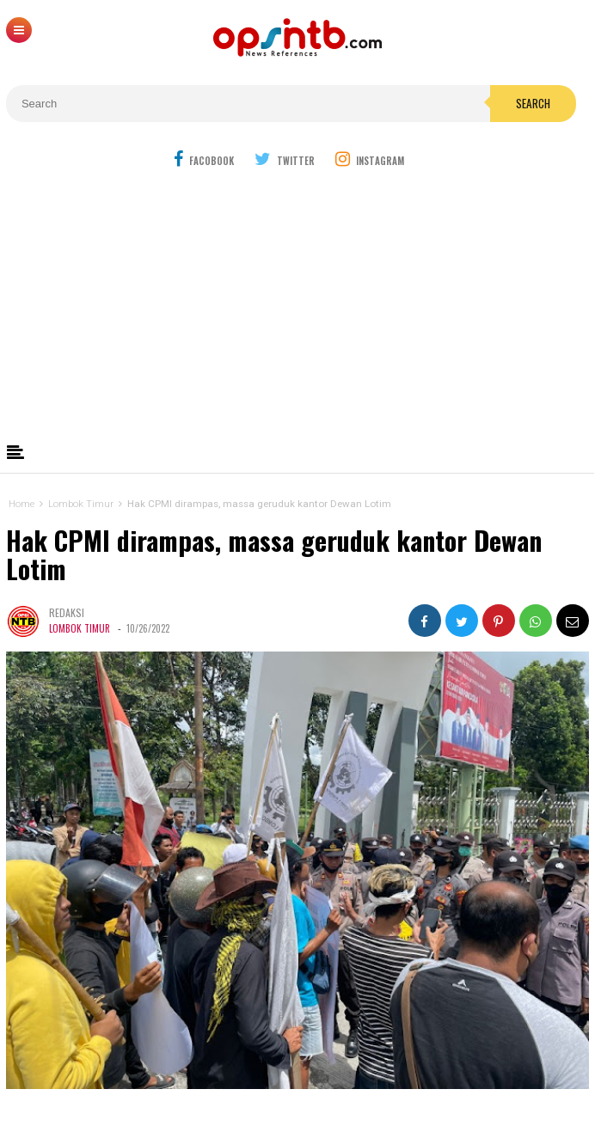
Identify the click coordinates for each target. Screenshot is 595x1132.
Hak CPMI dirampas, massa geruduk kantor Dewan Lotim (274, 555)
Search (533, 103)
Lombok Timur (79, 628)
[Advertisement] (297, 307)
